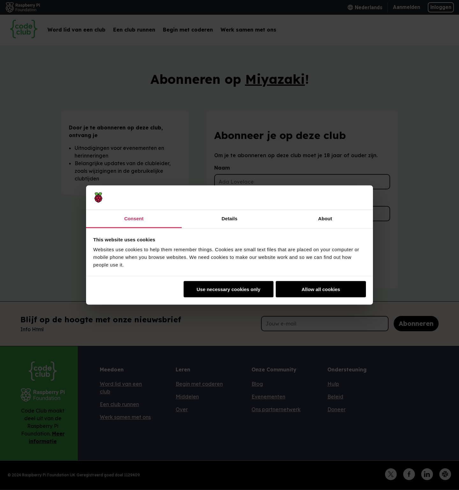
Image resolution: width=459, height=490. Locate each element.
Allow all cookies (321, 289)
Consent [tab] (134, 218)
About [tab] (325, 218)
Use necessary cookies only (228, 289)
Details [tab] (229, 218)
